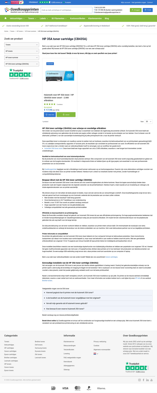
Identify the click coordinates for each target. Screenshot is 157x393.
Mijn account (125, 2)
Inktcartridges (9, 345)
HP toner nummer (30, 31)
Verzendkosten (69, 350)
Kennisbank (68, 362)
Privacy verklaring (100, 342)
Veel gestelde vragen (138, 2)
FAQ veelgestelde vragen (72, 358)
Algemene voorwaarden (102, 350)
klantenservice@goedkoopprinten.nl (107, 12)
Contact (150, 2)
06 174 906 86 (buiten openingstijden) (108, 10)
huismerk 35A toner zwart (53, 148)
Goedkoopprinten (50, 169)
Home (6, 31)
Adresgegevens (69, 366)
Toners (12, 31)
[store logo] (21, 10)
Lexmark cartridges (11, 361)
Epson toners (9, 370)
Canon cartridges (111, 257)
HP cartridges (9, 348)
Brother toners (47, 281)
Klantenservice (69, 342)
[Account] (135, 10)
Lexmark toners (40, 358)
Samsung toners (41, 348)
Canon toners (9, 367)
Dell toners (38, 345)
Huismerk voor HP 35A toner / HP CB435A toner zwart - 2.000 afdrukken (59, 98)
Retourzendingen (70, 346)
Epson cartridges (10, 354)
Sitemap (67, 370)
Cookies (96, 346)
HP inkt (137, 278)
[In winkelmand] (66, 114)
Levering (67, 354)
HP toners (20, 31)
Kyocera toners (40, 351)
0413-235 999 (100, 8)
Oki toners (38, 354)
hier (89, 53)
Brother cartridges (10, 358)
